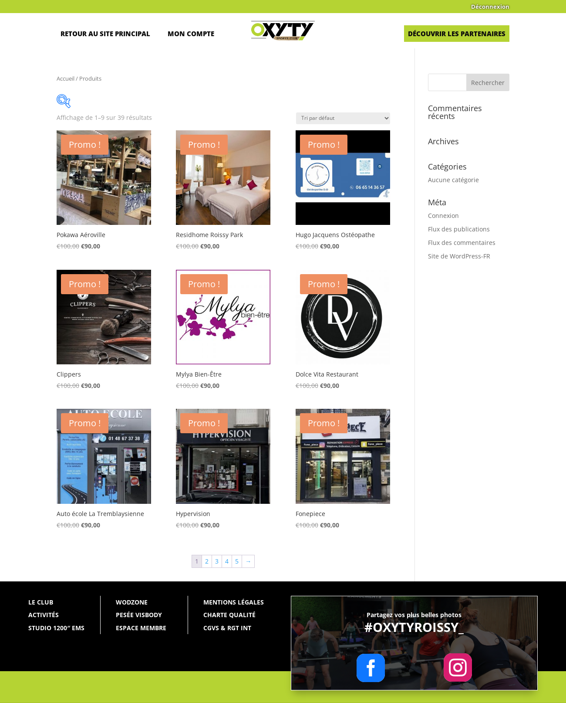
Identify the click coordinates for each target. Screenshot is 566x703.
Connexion (443, 215)
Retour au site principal (105, 33)
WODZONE (132, 602)
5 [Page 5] (237, 561)
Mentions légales (233, 602)
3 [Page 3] (217, 561)
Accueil (65, 78)
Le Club (40, 602)
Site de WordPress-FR (459, 256)
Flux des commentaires (461, 242)
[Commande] (343, 118)
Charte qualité (229, 615)
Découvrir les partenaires (456, 33)
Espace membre (141, 628)
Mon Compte (191, 33)
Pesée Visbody (139, 615)
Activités (43, 615)
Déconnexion (490, 6)
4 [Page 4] (227, 561)
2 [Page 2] (207, 561)
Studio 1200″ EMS (56, 628)
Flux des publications (459, 229)
